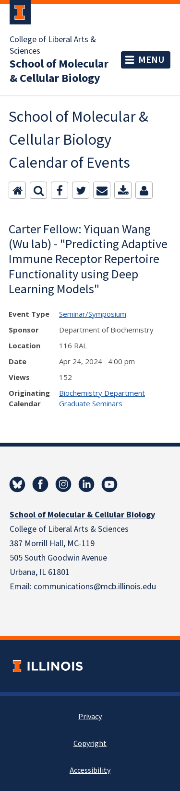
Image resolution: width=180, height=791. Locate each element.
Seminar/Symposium (92, 314)
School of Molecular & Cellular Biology (59, 71)
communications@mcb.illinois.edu (95, 587)
